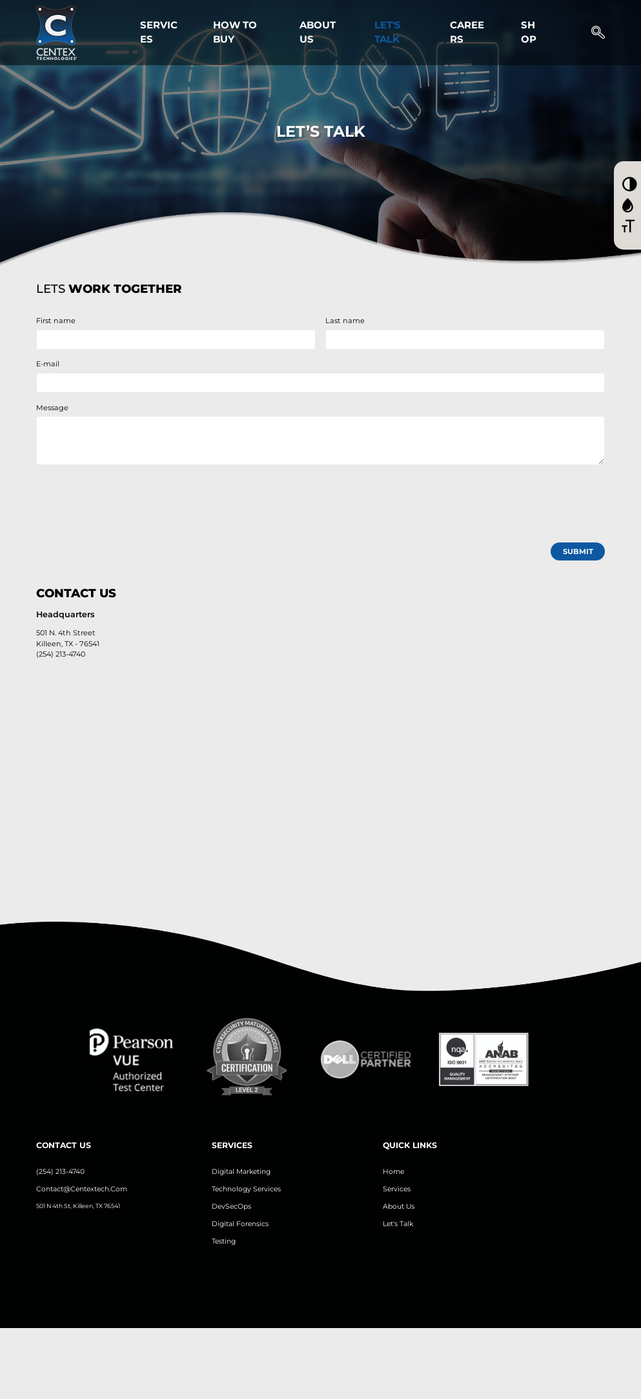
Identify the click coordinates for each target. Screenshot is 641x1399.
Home (393, 1171)
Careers (467, 32)
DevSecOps (231, 1206)
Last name (345, 320)
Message (52, 407)
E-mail (47, 363)
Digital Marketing (241, 1171)
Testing (224, 1241)
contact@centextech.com (81, 1189)
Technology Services (246, 1189)
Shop (528, 32)
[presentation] (134, 500)
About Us (318, 32)
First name (56, 320)
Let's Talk (387, 32)
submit (578, 551)
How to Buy (235, 32)
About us (398, 1206)
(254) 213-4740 (60, 1171)
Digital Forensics (240, 1224)
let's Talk (398, 1224)
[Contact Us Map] (320, 788)
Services (159, 32)
